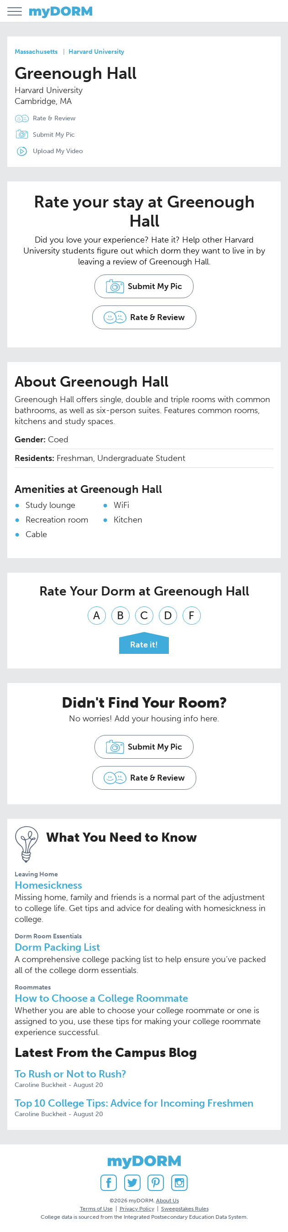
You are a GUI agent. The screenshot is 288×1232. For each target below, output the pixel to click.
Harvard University (96, 52)
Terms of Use (96, 1209)
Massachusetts (36, 52)
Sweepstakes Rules (185, 1209)
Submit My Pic (54, 135)
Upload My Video (58, 151)
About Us (167, 1200)
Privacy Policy (137, 1209)
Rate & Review (54, 118)
